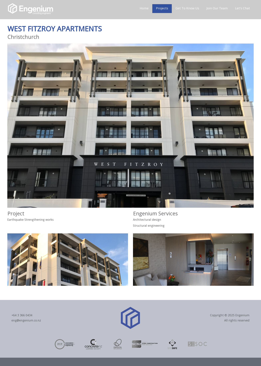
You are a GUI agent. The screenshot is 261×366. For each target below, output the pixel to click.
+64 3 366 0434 (21, 315)
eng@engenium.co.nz (26, 320)
